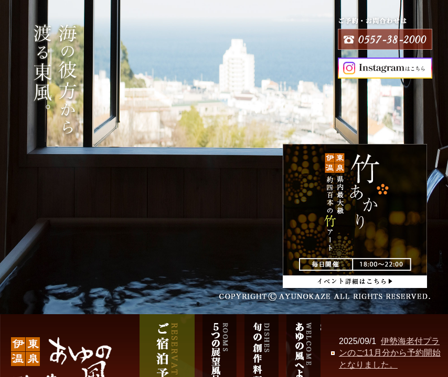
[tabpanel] (224, 157)
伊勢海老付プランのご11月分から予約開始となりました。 (390, 353)
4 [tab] (229, 303)
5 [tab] (239, 303)
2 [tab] (208, 303)
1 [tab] (198, 303)
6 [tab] (250, 303)
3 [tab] (219, 303)
